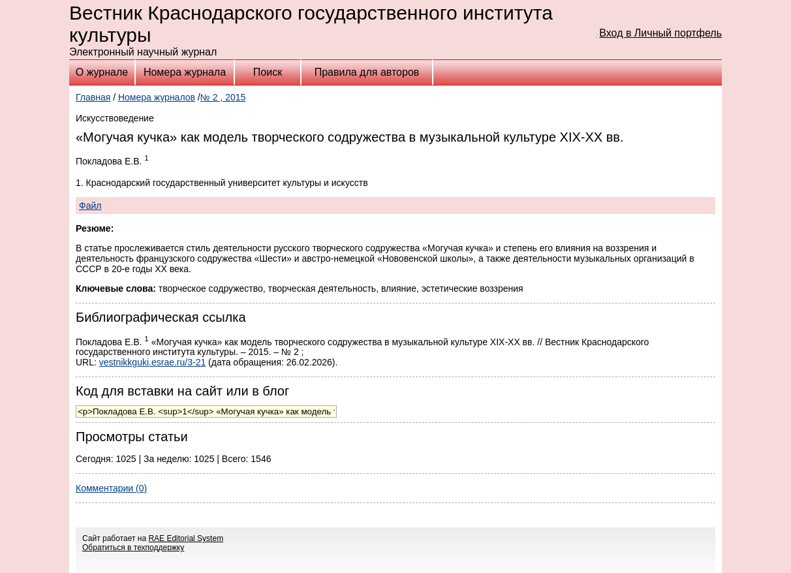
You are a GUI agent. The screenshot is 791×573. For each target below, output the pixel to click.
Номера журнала (185, 72)
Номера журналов (156, 97)
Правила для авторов (367, 72)
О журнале (102, 72)
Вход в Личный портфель (660, 33)
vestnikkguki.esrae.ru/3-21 (152, 362)
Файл (90, 205)
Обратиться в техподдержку (133, 547)
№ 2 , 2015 (223, 97)
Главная (93, 97)
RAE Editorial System (185, 538)
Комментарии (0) (111, 488)
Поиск (267, 72)
